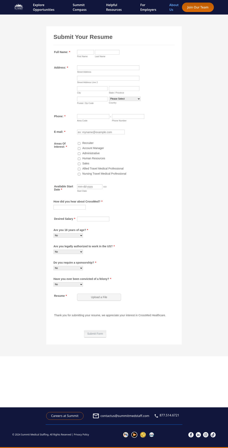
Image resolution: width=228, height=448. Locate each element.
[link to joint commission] (143, 435)
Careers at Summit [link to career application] (64, 416)
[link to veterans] (152, 435)
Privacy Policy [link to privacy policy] (81, 434)
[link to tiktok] (213, 434)
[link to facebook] (190, 434)
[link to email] (119, 415)
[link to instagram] (205, 434)
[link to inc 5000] (126, 435)
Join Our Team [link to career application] (198, 7)
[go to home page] (19, 7)
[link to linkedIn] (198, 434)
